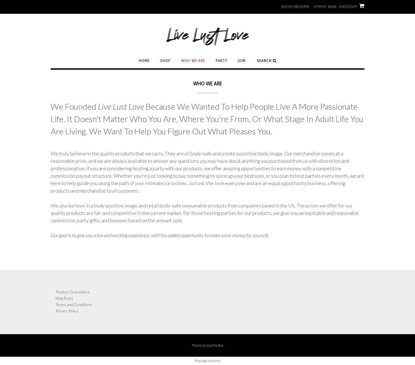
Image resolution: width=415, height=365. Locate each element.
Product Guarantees (73, 292)
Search (267, 60)
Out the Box (214, 345)
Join (241, 60)
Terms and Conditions (74, 304)
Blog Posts (64, 298)
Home (144, 60)
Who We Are (193, 60)
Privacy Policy (67, 311)
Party (221, 60)
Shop (165, 60)
